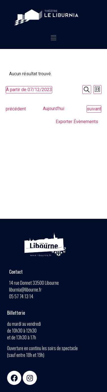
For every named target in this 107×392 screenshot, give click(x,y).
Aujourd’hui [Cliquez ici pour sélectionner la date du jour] (53, 108)
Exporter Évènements (77, 121)
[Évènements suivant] (94, 109)
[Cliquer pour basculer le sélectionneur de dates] (29, 89)
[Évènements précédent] (16, 109)
